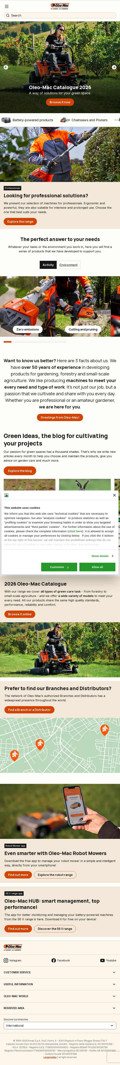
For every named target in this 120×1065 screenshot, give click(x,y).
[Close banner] (114, 495)
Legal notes (50, 1057)
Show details (100, 556)
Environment (68, 265)
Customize (59, 567)
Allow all (97, 567)
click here (75, 531)
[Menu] (7, 6)
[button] (6, 67)
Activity (48, 265)
